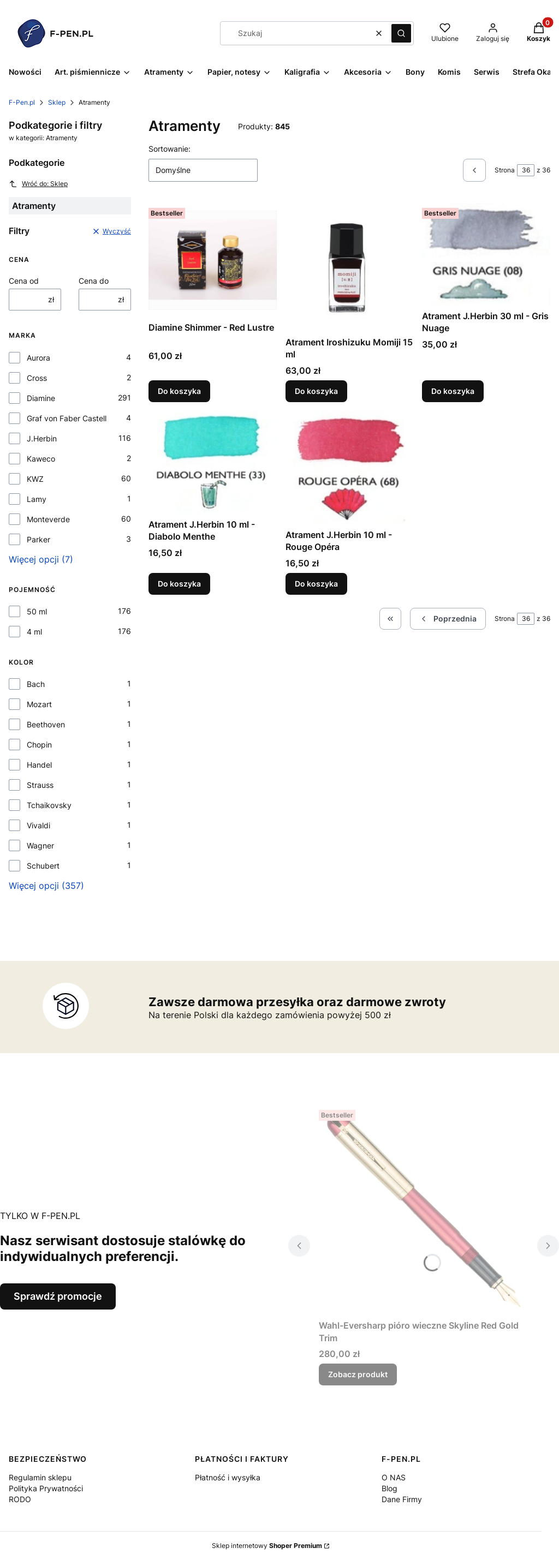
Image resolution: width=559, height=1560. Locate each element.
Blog (389, 1488)
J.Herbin (42, 438)
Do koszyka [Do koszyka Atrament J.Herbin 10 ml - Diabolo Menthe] (179, 583)
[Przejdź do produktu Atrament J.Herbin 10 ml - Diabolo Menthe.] (212, 462)
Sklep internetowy (267, 1545)
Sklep (57, 102)
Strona (505, 170)
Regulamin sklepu (40, 1477)
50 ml (37, 611)
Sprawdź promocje (58, 1296)
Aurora (38, 357)
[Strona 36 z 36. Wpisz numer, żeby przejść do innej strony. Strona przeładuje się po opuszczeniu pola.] (525, 170)
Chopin (39, 744)
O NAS (394, 1477)
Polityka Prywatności (46, 1488)
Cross (37, 377)
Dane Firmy (402, 1499)
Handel (39, 764)
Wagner (40, 845)
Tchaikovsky (49, 805)
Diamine (41, 398)
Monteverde (48, 519)
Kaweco (41, 458)
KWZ (35, 478)
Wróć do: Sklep (38, 184)
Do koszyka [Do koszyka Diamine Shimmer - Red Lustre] (179, 391)
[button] (401, 33)
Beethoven (46, 724)
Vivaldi (38, 825)
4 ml (34, 631)
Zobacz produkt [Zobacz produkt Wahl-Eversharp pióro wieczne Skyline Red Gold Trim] (358, 1374)
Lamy (36, 499)
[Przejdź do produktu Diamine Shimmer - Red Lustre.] (212, 260)
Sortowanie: (169, 148)
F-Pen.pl (22, 102)
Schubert (43, 865)
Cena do (94, 280)
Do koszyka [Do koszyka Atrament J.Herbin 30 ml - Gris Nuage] (452, 391)
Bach (36, 684)
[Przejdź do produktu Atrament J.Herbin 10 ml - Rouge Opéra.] (350, 467)
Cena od (24, 280)
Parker (38, 539)
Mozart (39, 704)
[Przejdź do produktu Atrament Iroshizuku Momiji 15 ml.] (350, 268)
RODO (20, 1499)
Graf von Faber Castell (66, 418)
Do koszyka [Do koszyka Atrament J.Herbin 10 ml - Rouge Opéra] (316, 583)
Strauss (40, 785)
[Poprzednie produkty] (448, 619)
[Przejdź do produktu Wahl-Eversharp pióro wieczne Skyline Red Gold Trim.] (423, 1210)
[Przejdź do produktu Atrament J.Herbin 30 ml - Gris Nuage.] (486, 255)
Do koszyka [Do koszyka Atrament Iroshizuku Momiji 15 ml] (316, 391)
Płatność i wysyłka (227, 1477)
